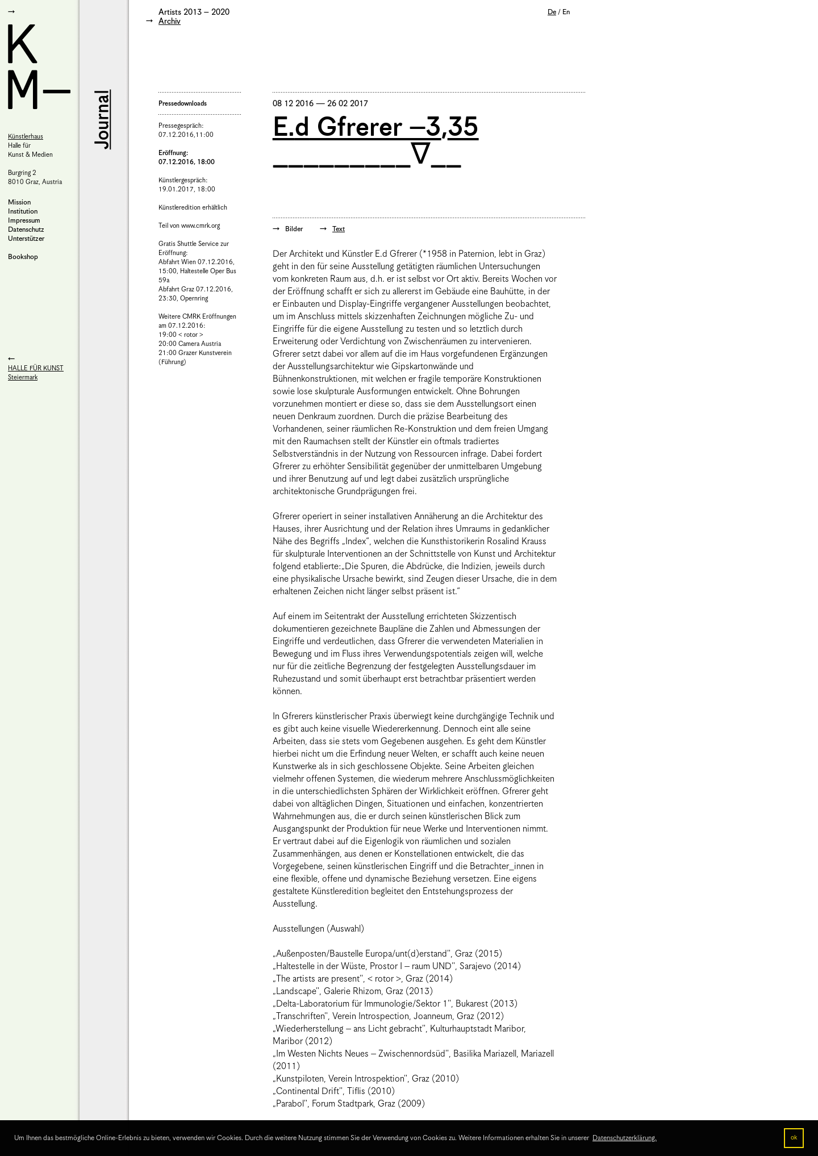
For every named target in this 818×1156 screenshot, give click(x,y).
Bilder (294, 229)
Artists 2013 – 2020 (193, 12)
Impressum (24, 220)
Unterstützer (26, 239)
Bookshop (23, 257)
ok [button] (794, 1137)
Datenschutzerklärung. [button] (624, 1138)
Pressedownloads (182, 103)
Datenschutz (26, 230)
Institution (22, 211)
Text (338, 229)
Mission (19, 202)
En (566, 12)
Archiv (169, 21)
